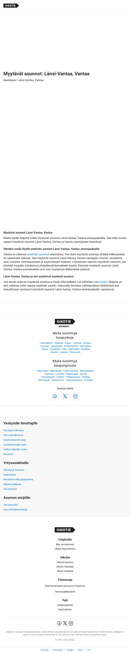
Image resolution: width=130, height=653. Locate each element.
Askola (63, 352)
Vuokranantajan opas (14, 444)
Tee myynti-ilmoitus (13, 430)
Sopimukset (9, 474)
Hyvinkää (55, 349)
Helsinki (58, 343)
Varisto (60, 377)
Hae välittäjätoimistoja (15, 509)
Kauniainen (46, 343)
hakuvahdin (100, 281)
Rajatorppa (72, 374)
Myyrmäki (43, 371)
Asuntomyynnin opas (14, 440)
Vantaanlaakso (74, 380)
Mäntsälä (74, 349)
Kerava (87, 343)
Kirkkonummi (71, 346)
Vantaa (77, 343)
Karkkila (85, 349)
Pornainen (75, 352)
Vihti (64, 349)
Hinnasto (8, 454)
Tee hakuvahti (10, 504)
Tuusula (44, 346)
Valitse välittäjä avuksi (15, 449)
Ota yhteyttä (10, 489)
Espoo (68, 343)
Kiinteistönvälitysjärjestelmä (18, 479)
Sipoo (45, 349)
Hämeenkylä (47, 377)
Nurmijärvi (85, 346)
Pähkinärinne (73, 377)
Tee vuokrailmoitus (13, 435)
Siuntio (54, 352)
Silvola (83, 374)
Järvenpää (56, 346)
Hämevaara (58, 380)
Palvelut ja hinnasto (13, 470)
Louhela (60, 374)
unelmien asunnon (38, 254)
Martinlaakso (87, 371)
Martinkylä (44, 380)
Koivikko (88, 380)
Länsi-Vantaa (71, 371)
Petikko (86, 377)
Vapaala (49, 374)
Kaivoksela (55, 371)
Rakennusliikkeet (12, 484)
